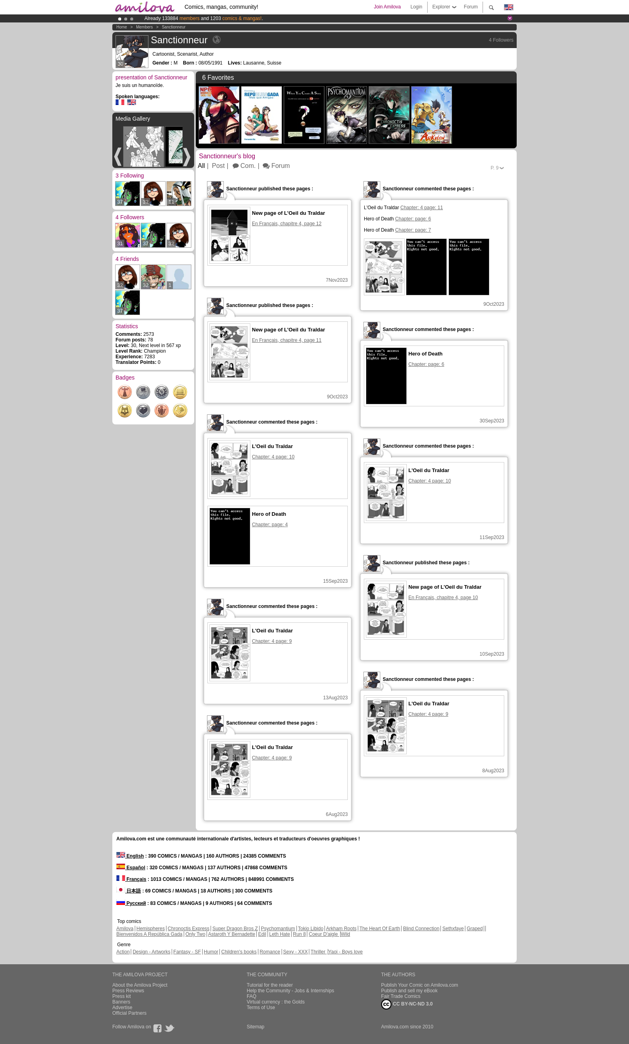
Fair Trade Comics (400, 996)
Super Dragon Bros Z (235, 928)
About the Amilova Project (139, 985)
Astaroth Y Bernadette (232, 934)
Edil (262, 934)
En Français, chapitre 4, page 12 (286, 223)
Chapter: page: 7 (413, 230)
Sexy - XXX (295, 952)
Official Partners (129, 1013)
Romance (270, 952)
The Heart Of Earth (379, 928)
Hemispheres (150, 928)
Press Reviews (128, 991)
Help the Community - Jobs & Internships (290, 991)
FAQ (251, 996)
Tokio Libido (310, 928)
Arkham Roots (341, 928)
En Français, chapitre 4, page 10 (443, 597)
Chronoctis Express (188, 928)
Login (416, 7)
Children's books (238, 952)
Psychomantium (278, 928)
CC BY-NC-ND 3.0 (407, 1004)
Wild (345, 934)
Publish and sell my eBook (409, 991)
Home (121, 27)
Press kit (121, 996)
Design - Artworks (151, 952)
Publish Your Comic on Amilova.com (419, 985)
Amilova (125, 928)
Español (130, 867)
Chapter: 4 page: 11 (421, 207)
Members (144, 27)
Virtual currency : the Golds (276, 1002)
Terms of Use (261, 1007)
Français (131, 879)
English (130, 856)
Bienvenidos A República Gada (149, 934)
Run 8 (299, 934)
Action (123, 952)
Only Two (195, 934)
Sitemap (255, 1027)
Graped (475, 928)
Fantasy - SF (187, 952)
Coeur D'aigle (324, 934)
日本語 (128, 891)
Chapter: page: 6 (413, 219)
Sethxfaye (453, 928)
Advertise (122, 1007)
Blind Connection (421, 928)
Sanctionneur (173, 27)
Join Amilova (387, 7)
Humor (211, 952)
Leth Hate (279, 934)
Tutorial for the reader (270, 985)
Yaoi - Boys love (345, 952)
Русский (131, 903)
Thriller (318, 952)
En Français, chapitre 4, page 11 (286, 340)
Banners (121, 1002)
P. (495, 168)
